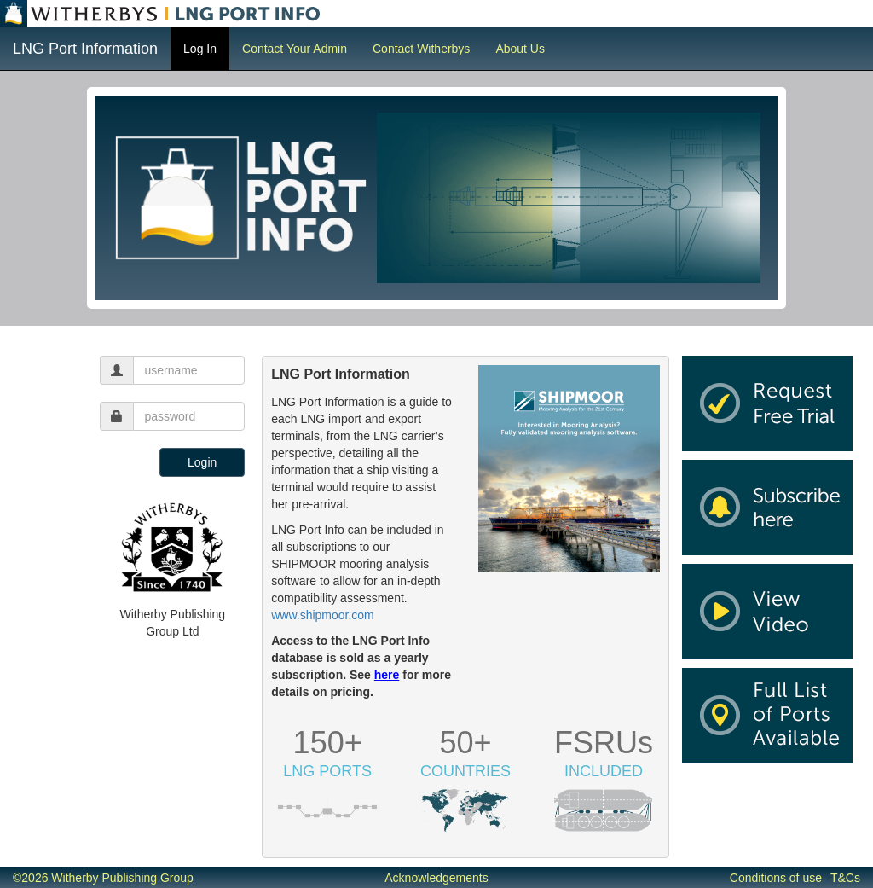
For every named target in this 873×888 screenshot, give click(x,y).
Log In (200, 48)
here (387, 675)
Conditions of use (776, 878)
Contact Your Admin (294, 48)
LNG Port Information (85, 48)
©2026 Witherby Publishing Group (103, 878)
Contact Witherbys (421, 48)
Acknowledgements (436, 878)
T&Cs (845, 878)
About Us (520, 48)
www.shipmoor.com (322, 615)
